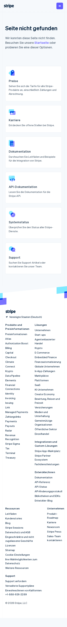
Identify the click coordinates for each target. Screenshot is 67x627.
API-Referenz (42, 482)
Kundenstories (13, 518)
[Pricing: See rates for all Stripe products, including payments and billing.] (33, 83)
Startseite (41, 42)
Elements (10, 380)
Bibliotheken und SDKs (47, 496)
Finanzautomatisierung (48, 361)
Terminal (10, 453)
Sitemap (10, 550)
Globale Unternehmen (47, 366)
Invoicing (10, 398)
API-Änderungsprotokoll (48, 491)
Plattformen (42, 380)
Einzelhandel (42, 433)
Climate (9, 361)
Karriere (51, 522)
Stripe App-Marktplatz (47, 451)
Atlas (8, 338)
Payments (11, 421)
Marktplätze (42, 375)
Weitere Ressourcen (17, 568)
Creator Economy (45, 394)
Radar (8, 430)
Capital (9, 352)
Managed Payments (16, 412)
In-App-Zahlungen (45, 371)
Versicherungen (44, 407)
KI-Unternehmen (44, 389)
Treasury (10, 457)
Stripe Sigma (12, 443)
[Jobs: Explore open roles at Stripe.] (33, 118)
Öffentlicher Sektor (46, 429)
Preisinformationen (16, 334)
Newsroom (53, 527)
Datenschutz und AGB (17, 532)
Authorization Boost (16, 343)
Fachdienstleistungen (47, 464)
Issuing (9, 402)
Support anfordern (15, 581)
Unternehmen (42, 330)
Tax (7, 448)
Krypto (9, 371)
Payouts (10, 426)
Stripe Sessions (14, 527)
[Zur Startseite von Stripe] (9, 312)
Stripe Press (54, 531)
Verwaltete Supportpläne (19, 585)
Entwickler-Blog (44, 500)
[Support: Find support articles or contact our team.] (33, 257)
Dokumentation (44, 477)
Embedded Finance (46, 357)
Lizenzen (10, 545)
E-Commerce (42, 352)
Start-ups (40, 334)
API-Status (41, 486)
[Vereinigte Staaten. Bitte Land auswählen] (23, 317)
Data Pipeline (12, 375)
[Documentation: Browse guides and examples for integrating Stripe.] (33, 151)
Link (7, 407)
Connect (10, 366)
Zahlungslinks (13, 416)
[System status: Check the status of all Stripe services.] (33, 222)
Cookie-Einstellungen (17, 554)
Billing (8, 348)
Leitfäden (11, 513)
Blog (7, 523)
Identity (9, 393)
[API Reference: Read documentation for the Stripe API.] (33, 186)
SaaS (38, 385)
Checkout (11, 357)
